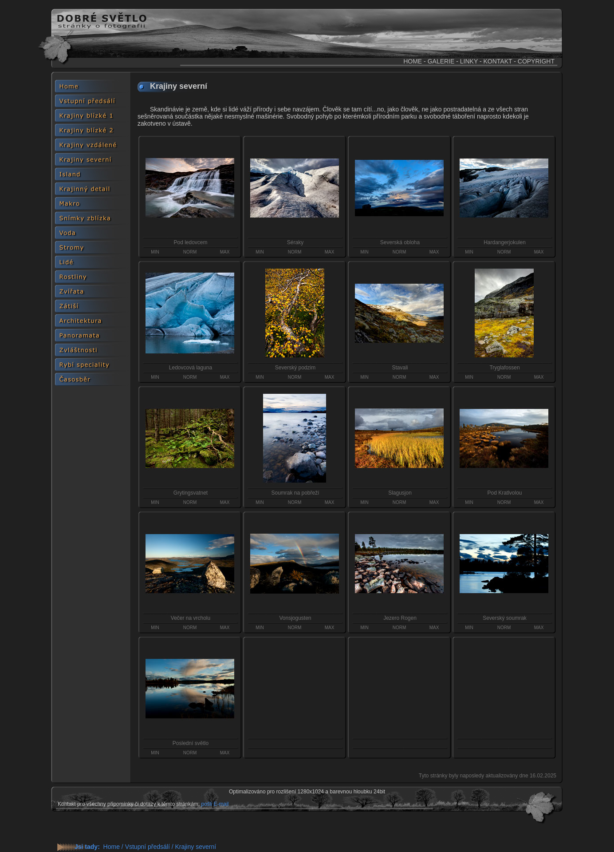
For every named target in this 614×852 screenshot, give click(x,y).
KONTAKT (497, 61)
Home (111, 846)
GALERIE (441, 61)
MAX (225, 252)
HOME (412, 61)
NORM (190, 252)
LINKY (469, 61)
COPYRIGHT (536, 61)
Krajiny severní (195, 846)
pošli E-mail (214, 804)
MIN (155, 252)
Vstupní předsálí (147, 846)
